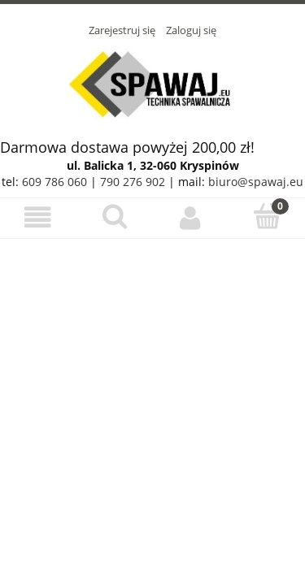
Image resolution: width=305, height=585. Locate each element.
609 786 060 (54, 181)
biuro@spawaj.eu (255, 181)
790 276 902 (132, 181)
